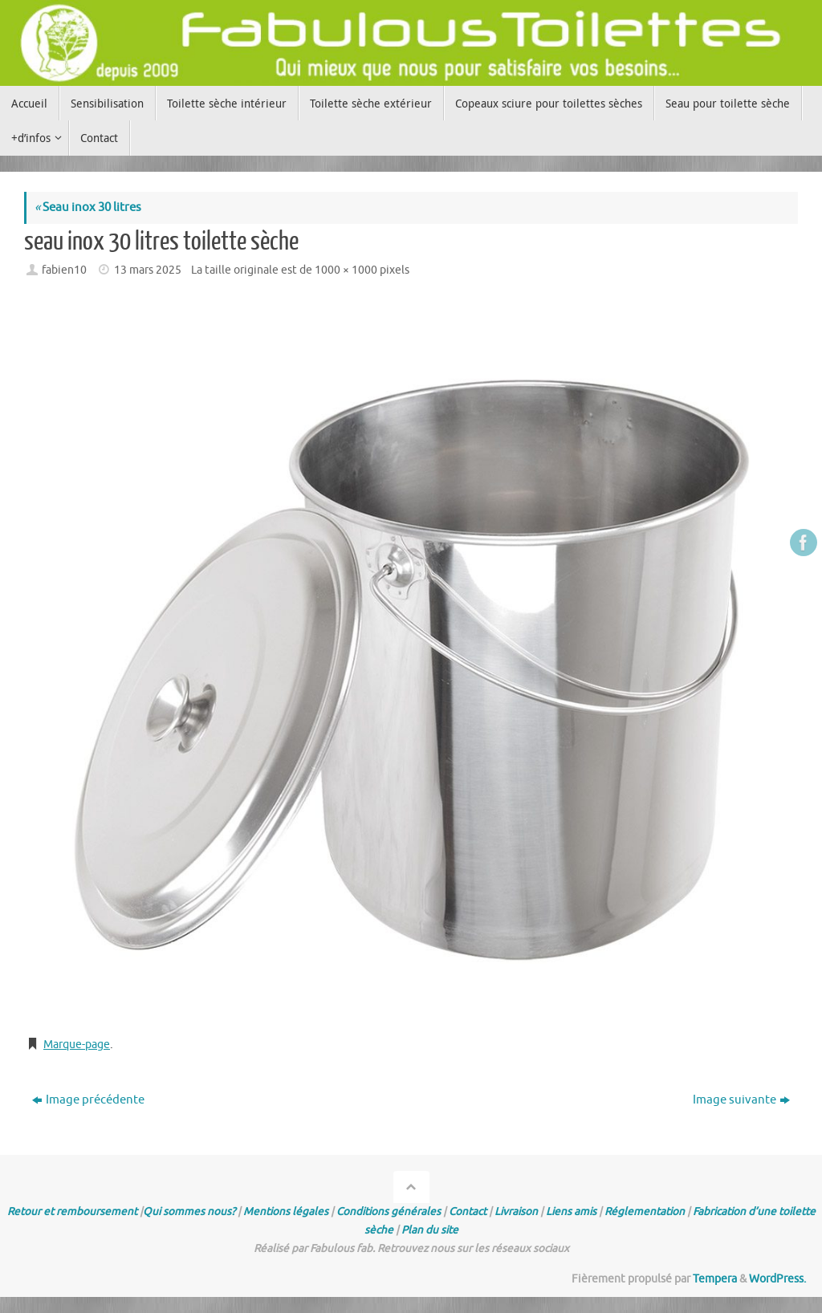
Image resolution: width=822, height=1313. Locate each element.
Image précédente (88, 1100)
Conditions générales (388, 1211)
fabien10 (64, 270)
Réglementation (644, 1211)
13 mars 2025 (147, 270)
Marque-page (79, 1044)
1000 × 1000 (346, 270)
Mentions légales (285, 1211)
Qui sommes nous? (189, 1211)
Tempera (715, 1279)
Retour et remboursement (72, 1211)
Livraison (516, 1211)
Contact (467, 1211)
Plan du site (429, 1230)
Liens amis (571, 1211)
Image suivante (741, 1100)
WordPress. (777, 1279)
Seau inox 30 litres (88, 207)
